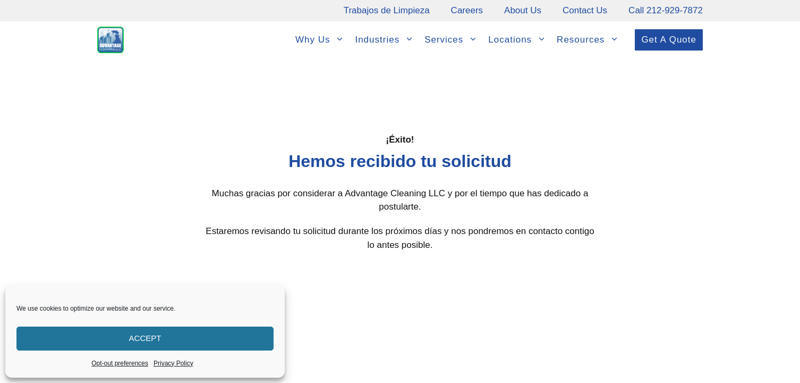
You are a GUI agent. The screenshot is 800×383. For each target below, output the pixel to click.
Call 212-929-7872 (665, 10)
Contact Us (585, 10)
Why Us (322, 40)
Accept (145, 338)
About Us (522, 10)
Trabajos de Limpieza (387, 10)
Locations (519, 40)
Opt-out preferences (119, 363)
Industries (387, 40)
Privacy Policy (173, 363)
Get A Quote (668, 40)
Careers (467, 10)
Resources (590, 40)
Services (453, 40)
